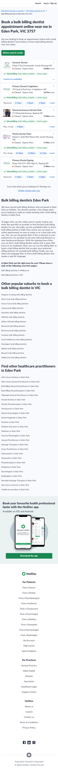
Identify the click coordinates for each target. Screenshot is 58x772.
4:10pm (18, 177)
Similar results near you (29, 191)
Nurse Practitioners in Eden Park (14, 449)
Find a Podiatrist (29, 603)
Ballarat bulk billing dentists (12, 349)
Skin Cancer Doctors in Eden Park (15, 485)
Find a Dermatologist (29, 630)
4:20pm (30, 177)
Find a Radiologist (29, 635)
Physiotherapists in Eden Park (13, 463)
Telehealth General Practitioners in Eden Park (19, 395)
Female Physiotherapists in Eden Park (16, 404)
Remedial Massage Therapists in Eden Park (18, 481)
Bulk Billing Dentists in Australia (12, 11)
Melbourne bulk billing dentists (13, 358)
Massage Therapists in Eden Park (14, 445)
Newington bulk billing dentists (14, 344)
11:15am (43, 153)
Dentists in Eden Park (10, 422)
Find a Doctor (29, 588)
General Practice (29, 666)
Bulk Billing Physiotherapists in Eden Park (18, 391)
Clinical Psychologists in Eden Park (15, 413)
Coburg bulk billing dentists (12, 308)
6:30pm (20, 127)
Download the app (29, 556)
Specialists (29, 681)
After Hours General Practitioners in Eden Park (20, 382)
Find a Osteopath (29, 625)
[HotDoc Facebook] (24, 742)
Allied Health (29, 671)
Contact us (29, 717)
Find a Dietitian (29, 619)
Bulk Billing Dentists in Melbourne (15, 271)
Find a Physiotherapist (29, 598)
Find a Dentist (29, 593)
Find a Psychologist (29, 614)
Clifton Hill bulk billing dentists (13, 322)
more (52, 103)
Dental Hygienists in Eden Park (13, 418)
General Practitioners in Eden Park (15, 440)
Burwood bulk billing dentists (13, 326)
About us (29, 707)
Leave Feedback (29, 651)
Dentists (29, 676)
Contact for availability (29, 79)
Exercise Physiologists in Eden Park (15, 436)
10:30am (19, 153)
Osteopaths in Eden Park (11, 458)
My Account (29, 640)
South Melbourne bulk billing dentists (16, 340)
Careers (29, 712)
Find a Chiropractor (29, 609)
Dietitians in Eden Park (10, 431)
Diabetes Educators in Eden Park (14, 427)
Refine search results (13, 53)
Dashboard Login (29, 687)
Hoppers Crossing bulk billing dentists (16, 295)
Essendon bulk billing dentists (13, 313)
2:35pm (42, 103)
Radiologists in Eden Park (11, 476)
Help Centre (29, 646)
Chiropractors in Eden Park (12, 409)
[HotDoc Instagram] (33, 742)
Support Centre (29, 692)
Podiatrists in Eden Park (11, 467)
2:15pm (18, 103)
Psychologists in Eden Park (12, 472)
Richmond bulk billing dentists (13, 331)
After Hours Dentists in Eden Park (15, 377)
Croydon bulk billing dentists (13, 335)
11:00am (31, 153)
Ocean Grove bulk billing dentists (14, 304)
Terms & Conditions (29, 722)
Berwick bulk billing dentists (12, 353)
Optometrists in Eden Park (12, 454)
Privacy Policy (29, 728)
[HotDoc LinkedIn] (29, 742)
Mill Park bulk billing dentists (13, 317)
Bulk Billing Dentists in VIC (35, 11)
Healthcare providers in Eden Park (15, 490)
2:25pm (30, 103)
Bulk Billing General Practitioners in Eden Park (20, 386)
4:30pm (42, 177)
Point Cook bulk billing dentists (14, 299)
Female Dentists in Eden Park (13, 400)
